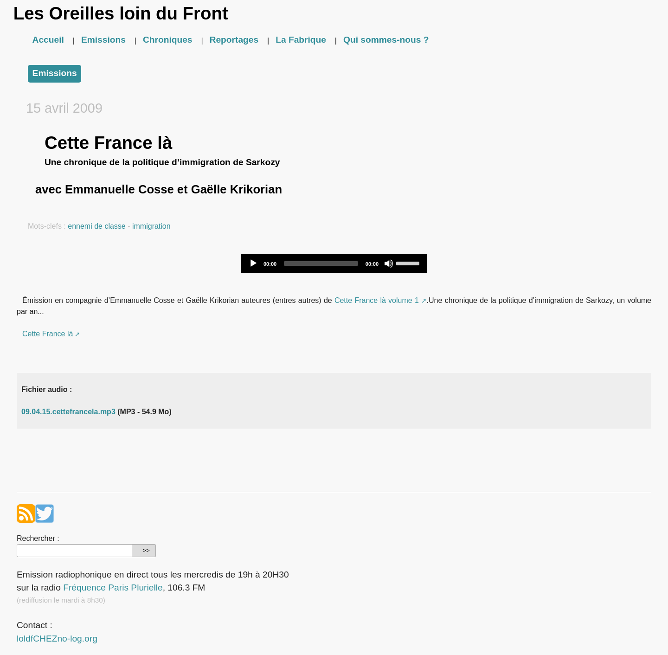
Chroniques (168, 40)
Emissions (103, 40)
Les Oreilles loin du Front (120, 13)
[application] (334, 263)
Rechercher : (38, 538)
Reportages (234, 40)
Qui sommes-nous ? (386, 40)
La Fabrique (301, 40)
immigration (151, 226)
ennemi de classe (97, 226)
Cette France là (47, 334)
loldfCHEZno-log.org (57, 638)
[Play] (253, 263)
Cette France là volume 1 (376, 300)
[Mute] (388, 263)
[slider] (321, 263)
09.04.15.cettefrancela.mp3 (68, 412)
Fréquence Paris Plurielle (112, 587)
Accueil (48, 40)
